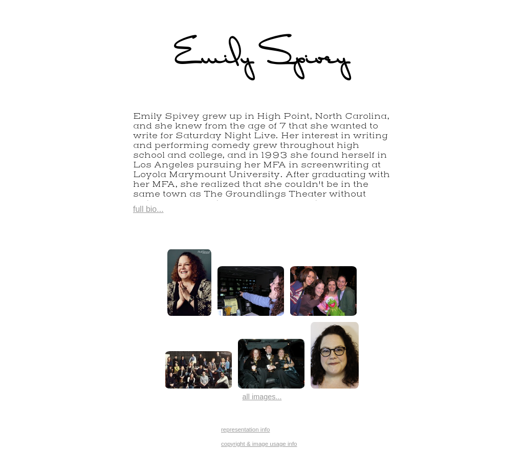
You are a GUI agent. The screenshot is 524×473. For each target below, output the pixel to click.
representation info (245, 429)
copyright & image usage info (259, 444)
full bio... (148, 209)
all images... (262, 397)
